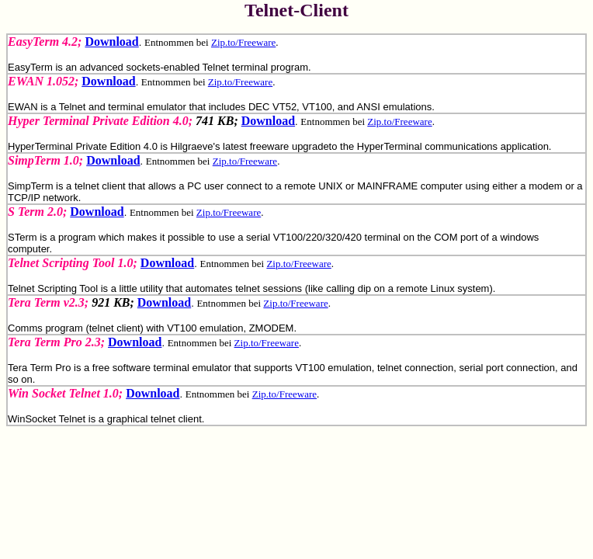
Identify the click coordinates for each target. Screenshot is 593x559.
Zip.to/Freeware (243, 42)
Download (111, 41)
